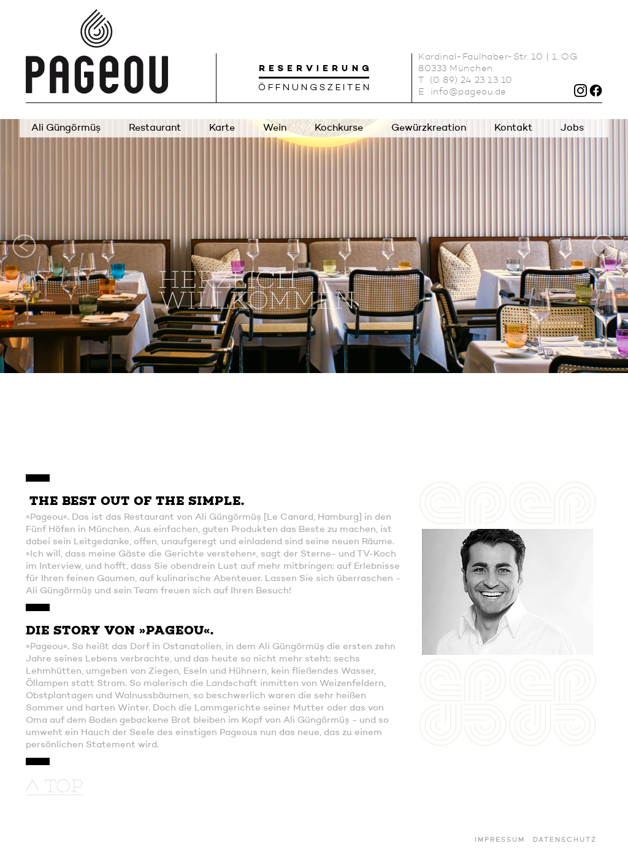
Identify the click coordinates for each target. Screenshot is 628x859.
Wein (274, 128)
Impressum (500, 840)
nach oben (54, 787)
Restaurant (155, 128)
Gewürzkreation (428, 128)
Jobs (572, 128)
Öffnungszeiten (314, 85)
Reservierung (314, 68)
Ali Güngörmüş (66, 128)
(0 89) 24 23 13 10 (471, 80)
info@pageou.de (469, 92)
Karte (222, 128)
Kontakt (513, 128)
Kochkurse (339, 128)
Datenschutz (565, 840)
